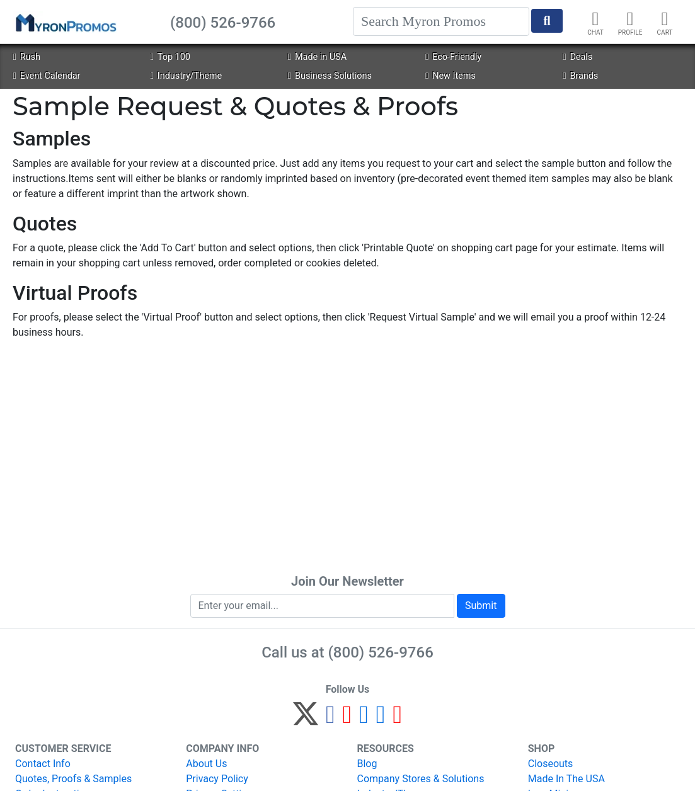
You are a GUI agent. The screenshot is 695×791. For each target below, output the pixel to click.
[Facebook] (330, 720)
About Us (206, 764)
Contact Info (43, 764)
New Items (450, 76)
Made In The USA (566, 779)
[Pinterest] (347, 720)
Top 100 (170, 57)
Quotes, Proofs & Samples (73, 779)
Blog (367, 764)
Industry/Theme (186, 76)
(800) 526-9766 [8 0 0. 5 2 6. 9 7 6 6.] (381, 652)
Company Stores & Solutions (421, 779)
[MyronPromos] (65, 22)
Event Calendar (46, 76)
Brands (580, 76)
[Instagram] (363, 720)
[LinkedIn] (380, 720)
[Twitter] (305, 720)
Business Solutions (330, 76)
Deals (577, 57)
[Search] (441, 21)
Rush (26, 57)
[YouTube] (397, 720)
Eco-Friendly (453, 57)
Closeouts (550, 764)
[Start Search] (547, 21)
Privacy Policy (217, 779)
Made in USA (317, 57)
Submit (481, 606)
